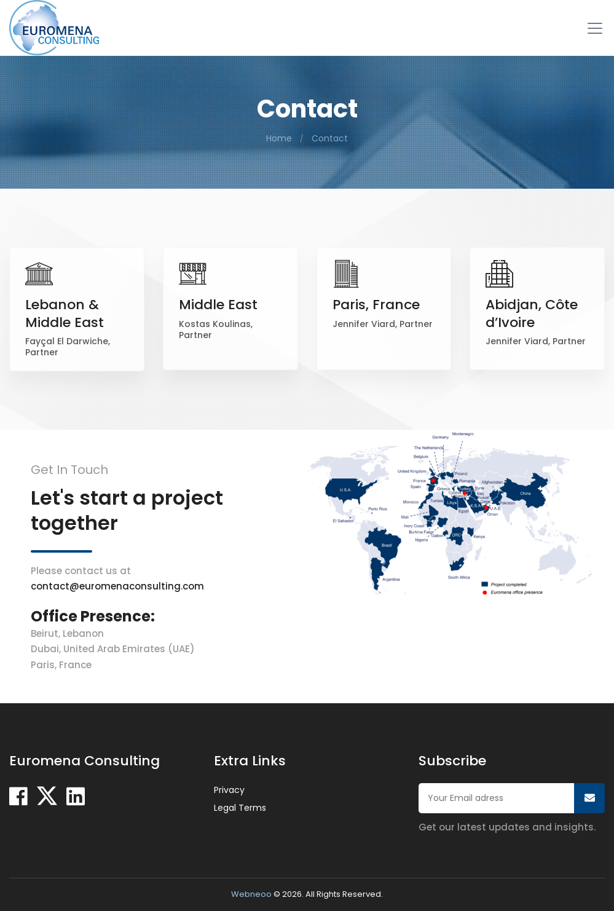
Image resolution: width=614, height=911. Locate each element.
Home (279, 138)
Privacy (229, 790)
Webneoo (251, 894)
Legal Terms (240, 808)
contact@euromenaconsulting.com (117, 586)
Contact (330, 138)
